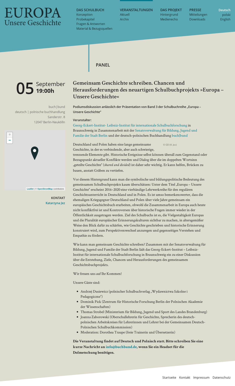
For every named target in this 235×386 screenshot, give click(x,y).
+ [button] (9, 135)
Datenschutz (221, 377)
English (225, 19)
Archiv (124, 19)
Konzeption (84, 14)
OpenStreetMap (45, 189)
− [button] (9, 140)
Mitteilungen (198, 14)
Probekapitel (85, 19)
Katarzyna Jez (55, 203)
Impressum (201, 377)
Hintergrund (169, 14)
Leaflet (30, 189)
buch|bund (180, 135)
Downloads (197, 19)
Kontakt (184, 377)
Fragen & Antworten (90, 24)
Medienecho (169, 19)
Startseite (169, 377)
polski (226, 15)
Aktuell (125, 14)
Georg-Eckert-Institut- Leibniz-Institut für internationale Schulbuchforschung (130, 125)
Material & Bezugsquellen (94, 28)
